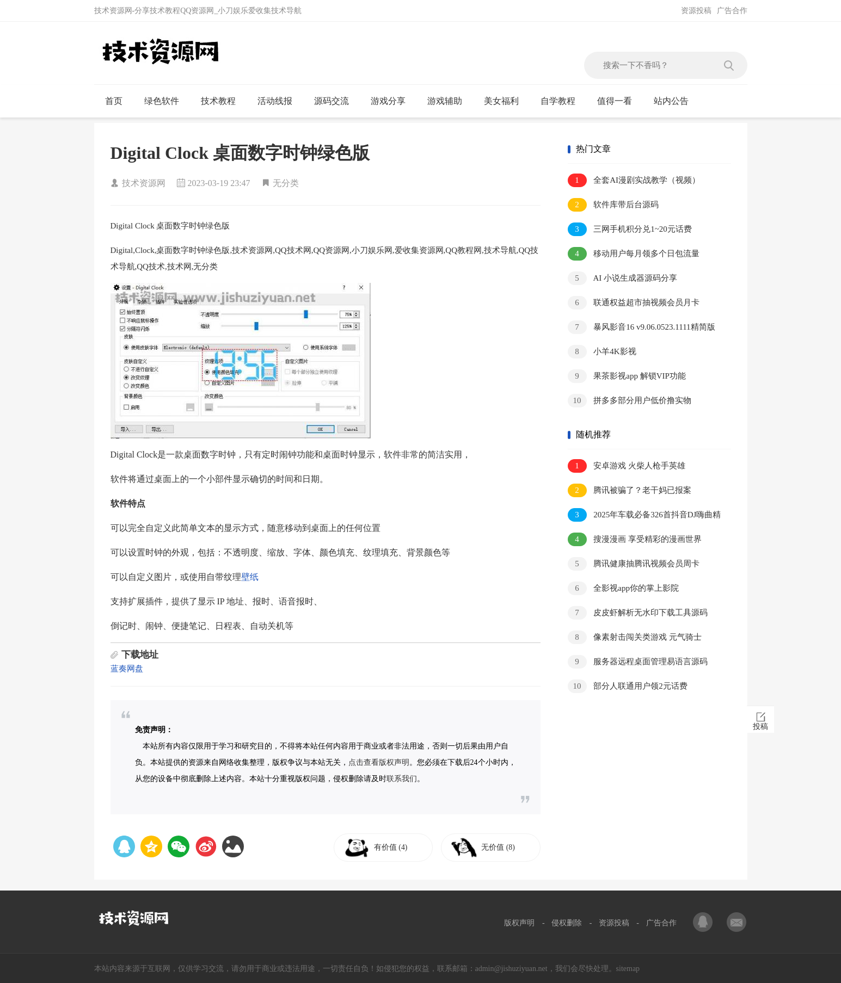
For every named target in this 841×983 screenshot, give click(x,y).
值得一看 (619, 101)
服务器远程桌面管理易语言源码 (638, 662)
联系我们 (401, 779)
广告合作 (732, 11)
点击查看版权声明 (378, 762)
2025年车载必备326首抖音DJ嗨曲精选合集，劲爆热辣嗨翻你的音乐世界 (644, 515)
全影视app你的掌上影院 (623, 588)
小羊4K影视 (602, 351)
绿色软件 (166, 101)
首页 (118, 101)
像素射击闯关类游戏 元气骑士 (635, 637)
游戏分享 (393, 101)
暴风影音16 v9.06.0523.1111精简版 (641, 327)
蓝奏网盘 (127, 668)
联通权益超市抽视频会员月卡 (634, 303)
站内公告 (676, 101)
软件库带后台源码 (613, 205)
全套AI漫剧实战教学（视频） (634, 180)
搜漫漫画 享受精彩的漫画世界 (635, 539)
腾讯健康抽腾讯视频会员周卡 (634, 564)
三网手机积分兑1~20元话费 (630, 229)
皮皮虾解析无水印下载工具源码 (638, 613)
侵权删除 (566, 923)
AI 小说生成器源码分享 (623, 278)
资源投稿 (696, 11)
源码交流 (336, 101)
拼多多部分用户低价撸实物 (630, 400)
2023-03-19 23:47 (219, 183)
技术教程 (223, 101)
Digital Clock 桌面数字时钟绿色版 (240, 153)
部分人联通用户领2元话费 (627, 686)
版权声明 (519, 923)
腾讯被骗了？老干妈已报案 (630, 490)
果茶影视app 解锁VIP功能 (627, 376)
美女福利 (506, 101)
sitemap (628, 969)
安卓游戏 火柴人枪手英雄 (627, 466)
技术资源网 (143, 183)
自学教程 (563, 101)
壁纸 (250, 577)
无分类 (286, 183)
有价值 (395, 847)
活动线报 (279, 101)
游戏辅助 (449, 101)
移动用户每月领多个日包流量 (634, 254)
